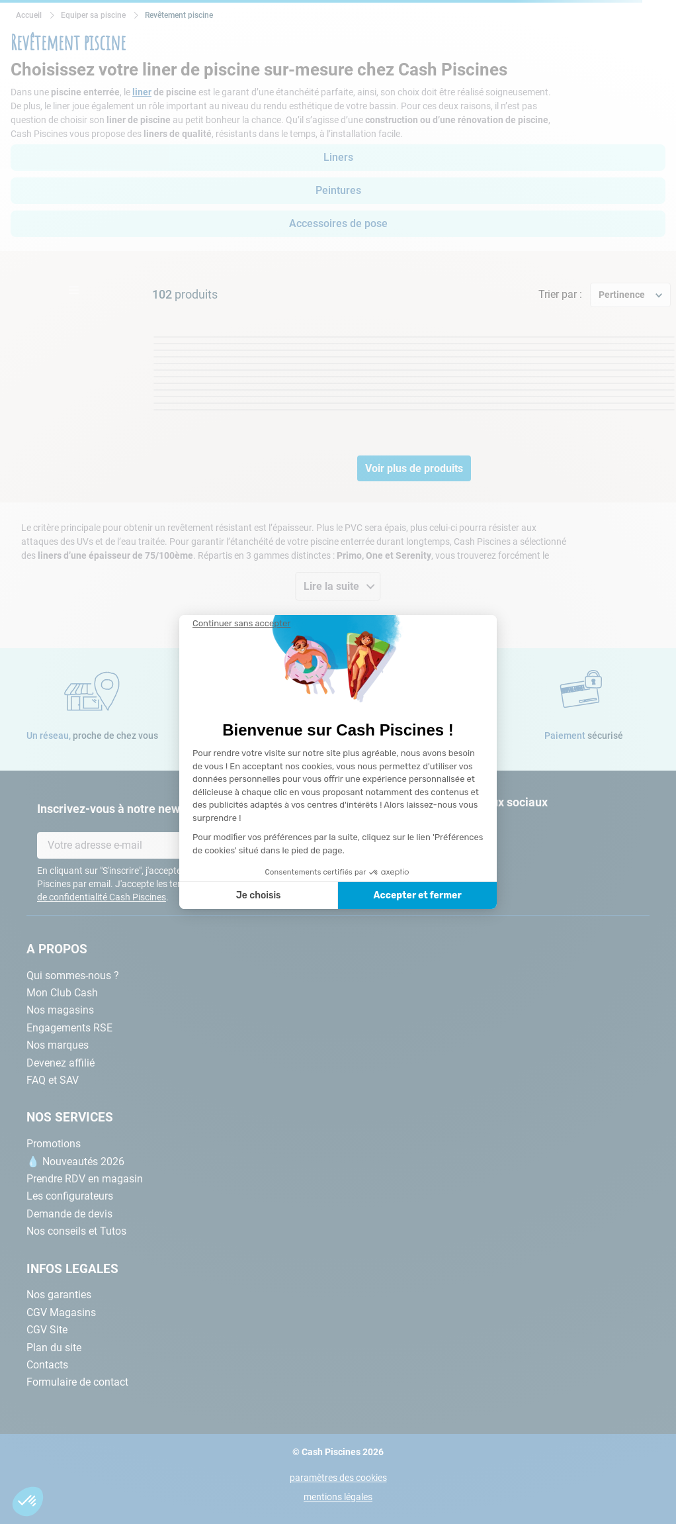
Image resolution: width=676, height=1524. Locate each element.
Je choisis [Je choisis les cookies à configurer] (258, 895)
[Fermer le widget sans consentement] (241, 623)
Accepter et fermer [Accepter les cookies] (417, 895)
